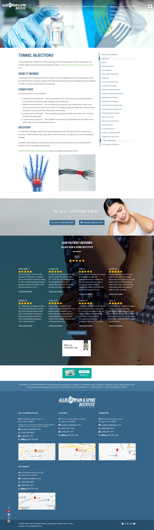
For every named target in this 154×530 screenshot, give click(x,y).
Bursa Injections (108, 66)
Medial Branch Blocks (110, 97)
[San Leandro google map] (36, 501)
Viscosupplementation (110, 144)
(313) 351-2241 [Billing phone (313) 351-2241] (28, 439)
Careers (21, 526)
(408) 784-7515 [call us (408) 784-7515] (66, 428)
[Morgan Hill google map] (117, 451)
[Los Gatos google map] (77, 451)
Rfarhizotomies (107, 125)
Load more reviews (77, 333)
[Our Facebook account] (123, 523)
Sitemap (51, 523)
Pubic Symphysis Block (110, 121)
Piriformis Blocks (108, 117)
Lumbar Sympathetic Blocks (112, 94)
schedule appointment (92, 222)
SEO (71, 523)
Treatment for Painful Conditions (95, 7)
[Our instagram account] (130, 523)
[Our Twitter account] (125, 523)
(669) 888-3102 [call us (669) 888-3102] (106, 428)
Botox (104, 62)
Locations (115, 7)
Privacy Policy (62, 523)
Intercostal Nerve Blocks (111, 90)
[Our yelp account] (128, 523)
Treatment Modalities (54, 7)
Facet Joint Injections (110, 82)
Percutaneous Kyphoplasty (112, 105)
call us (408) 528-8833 (62, 222)
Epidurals (105, 78)
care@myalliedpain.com (29, 429)
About (39, 7)
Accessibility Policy (34, 526)
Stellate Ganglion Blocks (111, 133)
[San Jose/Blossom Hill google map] (36, 451)
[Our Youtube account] (134, 523)
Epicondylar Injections (110, 74)
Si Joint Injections (108, 129)
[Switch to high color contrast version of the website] (150, 6)
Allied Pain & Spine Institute (36, 523)
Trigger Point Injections (110, 137)
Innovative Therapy (109, 86)
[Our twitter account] (8, 514)
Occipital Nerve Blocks (110, 101)
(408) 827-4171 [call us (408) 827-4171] (26, 436)
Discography (107, 70)
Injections (105, 58)
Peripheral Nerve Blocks (110, 113)
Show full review (25, 291)
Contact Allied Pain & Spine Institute (33, 151)
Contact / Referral (129, 7)
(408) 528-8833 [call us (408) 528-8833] (26, 432)
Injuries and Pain (72, 7)
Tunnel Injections (109, 140)
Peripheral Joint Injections (111, 109)
